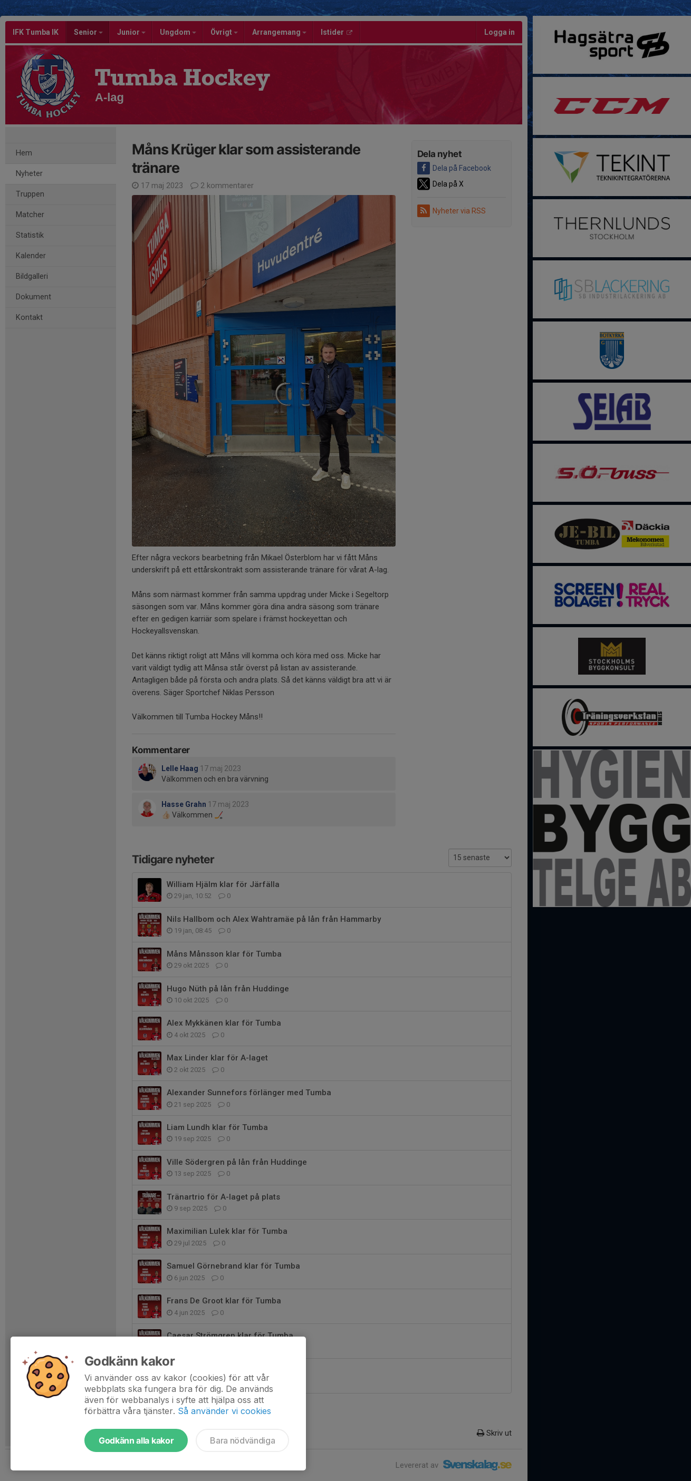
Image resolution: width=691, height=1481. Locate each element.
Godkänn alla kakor (136, 1440)
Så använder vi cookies (224, 1411)
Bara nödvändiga (242, 1440)
